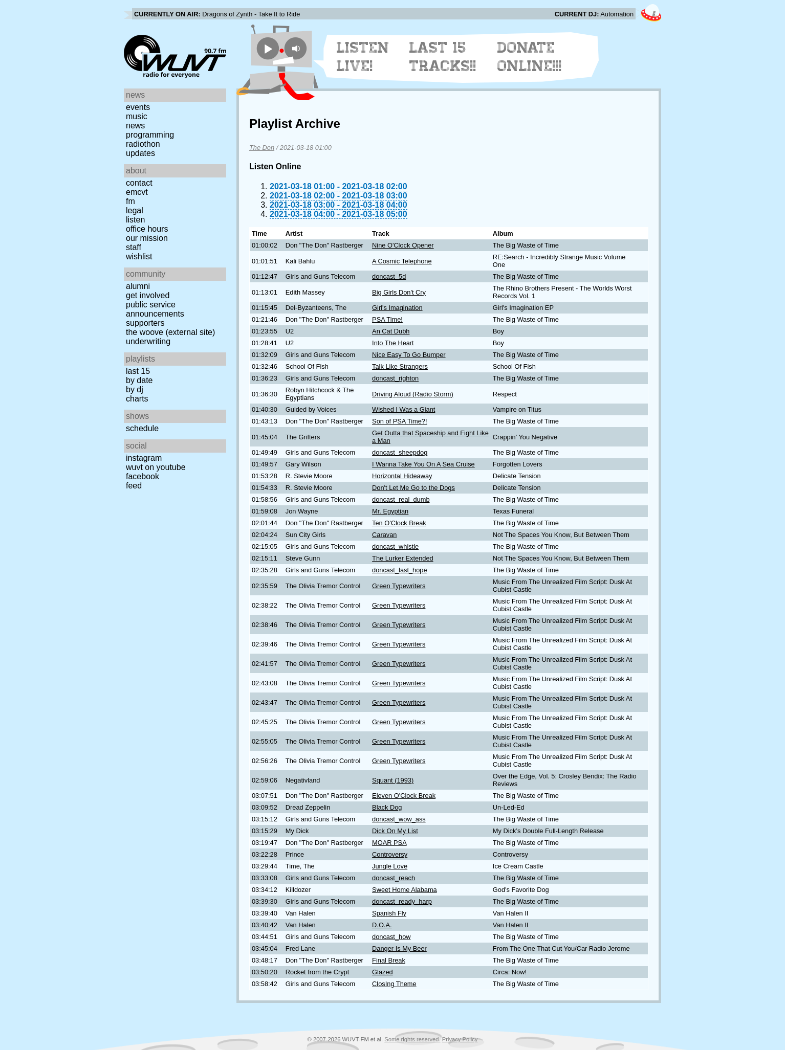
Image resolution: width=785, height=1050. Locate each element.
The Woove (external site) (170, 332)
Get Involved (147, 295)
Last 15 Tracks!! (442, 56)
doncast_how (391, 937)
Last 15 (138, 371)
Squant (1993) (392, 780)
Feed (134, 485)
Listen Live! (363, 56)
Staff (133, 247)
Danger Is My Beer (399, 948)
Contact (139, 182)
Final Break (388, 960)
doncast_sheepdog (399, 452)
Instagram (144, 458)
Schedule (142, 428)
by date (139, 380)
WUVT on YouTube (156, 467)
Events (138, 107)
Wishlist (139, 256)
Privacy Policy (460, 1039)
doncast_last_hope (399, 570)
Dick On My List (395, 831)
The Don (261, 147)
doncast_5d (389, 276)
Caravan (384, 535)
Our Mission (147, 238)
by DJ (134, 389)
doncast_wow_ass (399, 819)
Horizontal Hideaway (402, 476)
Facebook (142, 476)
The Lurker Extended (402, 558)
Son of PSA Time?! (399, 421)
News (135, 125)
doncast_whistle (395, 546)
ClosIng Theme (394, 984)
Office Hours (147, 229)
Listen (135, 219)
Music (136, 116)
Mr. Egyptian (390, 511)
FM (130, 201)
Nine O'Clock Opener (403, 245)
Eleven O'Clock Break (403, 795)
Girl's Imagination (397, 307)
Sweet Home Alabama (404, 889)
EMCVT (137, 192)
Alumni (138, 286)
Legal (134, 210)
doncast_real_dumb (400, 499)
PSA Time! (387, 319)
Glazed (382, 972)
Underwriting (148, 341)
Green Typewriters (398, 586)
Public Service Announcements (155, 309)
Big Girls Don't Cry (399, 292)
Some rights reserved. (412, 1039)
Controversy (389, 854)
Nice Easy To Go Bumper (408, 355)
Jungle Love (389, 866)
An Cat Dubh (390, 331)
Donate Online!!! (529, 56)
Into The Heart (393, 343)
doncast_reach (393, 878)
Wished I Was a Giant (403, 409)
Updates (140, 153)
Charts (137, 398)
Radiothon (143, 144)
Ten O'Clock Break (399, 523)
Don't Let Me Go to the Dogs (413, 488)
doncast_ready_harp (402, 901)
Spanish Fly (389, 913)
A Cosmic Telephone (401, 261)
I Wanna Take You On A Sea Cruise (423, 464)
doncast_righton (395, 378)
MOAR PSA (389, 842)
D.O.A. (381, 925)
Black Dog (387, 807)
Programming (150, 134)
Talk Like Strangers (400, 366)
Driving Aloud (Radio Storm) (412, 394)
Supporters (145, 323)
